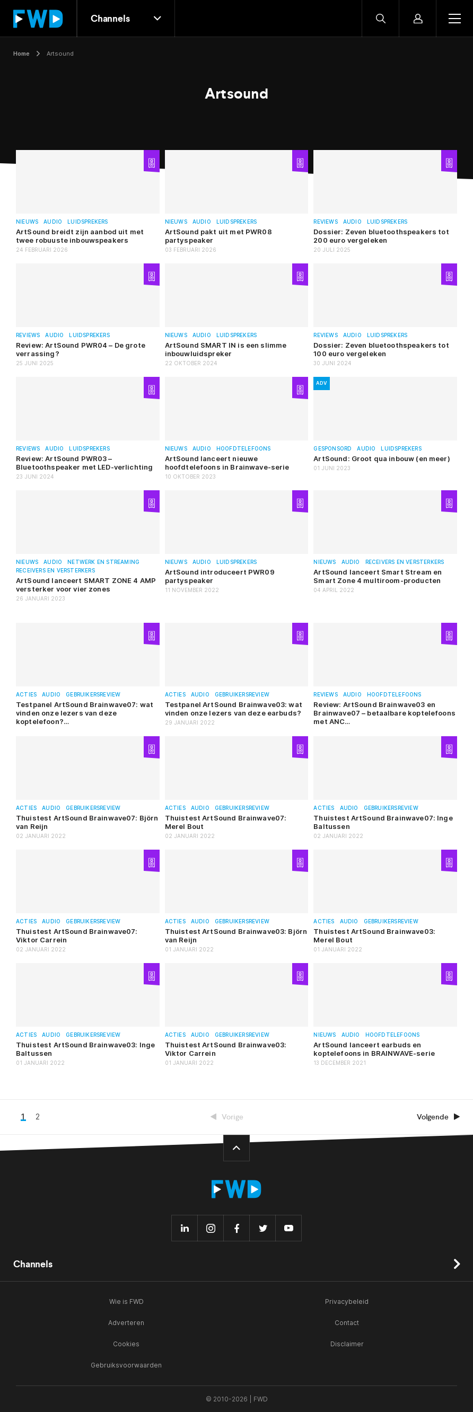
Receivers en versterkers (55, 570)
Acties (26, 695)
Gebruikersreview (93, 695)
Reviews (325, 222)
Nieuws (27, 222)
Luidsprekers (87, 222)
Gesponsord (332, 449)
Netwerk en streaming (103, 562)
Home (21, 53)
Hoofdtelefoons (243, 449)
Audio (52, 222)
